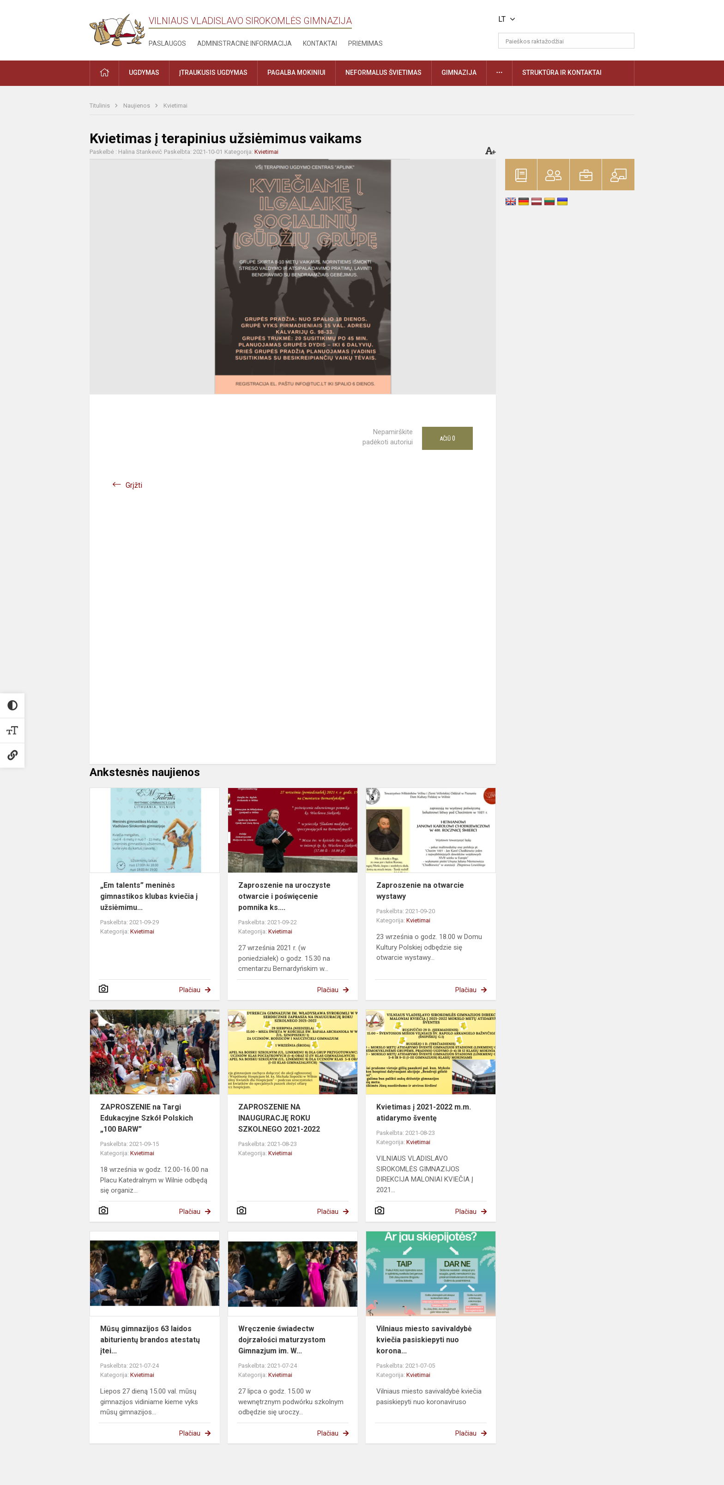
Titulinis (100, 105)
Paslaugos (167, 43)
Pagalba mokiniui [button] (296, 72)
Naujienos (137, 105)
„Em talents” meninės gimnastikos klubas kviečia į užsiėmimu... (149, 896)
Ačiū (447, 438)
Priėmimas (365, 43)
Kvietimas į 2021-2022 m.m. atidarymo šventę (423, 1112)
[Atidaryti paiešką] (624, 40)
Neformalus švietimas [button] (383, 72)
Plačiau (189, 990)
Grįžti (134, 485)
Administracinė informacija (244, 43)
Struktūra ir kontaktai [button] (562, 72)
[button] (571, 19)
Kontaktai (320, 43)
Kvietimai (175, 105)
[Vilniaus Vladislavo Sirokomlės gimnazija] (117, 27)
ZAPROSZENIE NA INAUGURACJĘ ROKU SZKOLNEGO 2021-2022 (279, 1118)
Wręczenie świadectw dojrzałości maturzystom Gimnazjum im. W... (282, 1339)
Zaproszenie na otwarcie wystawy (420, 891)
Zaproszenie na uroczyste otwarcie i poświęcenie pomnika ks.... (284, 896)
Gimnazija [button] (459, 72)
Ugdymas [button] (144, 72)
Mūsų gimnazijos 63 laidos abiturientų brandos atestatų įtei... (150, 1339)
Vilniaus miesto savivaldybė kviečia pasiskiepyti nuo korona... (424, 1339)
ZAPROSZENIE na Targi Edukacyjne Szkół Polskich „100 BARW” (146, 1118)
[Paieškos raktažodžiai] (566, 40)
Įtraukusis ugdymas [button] (213, 72)
